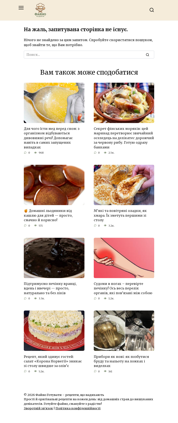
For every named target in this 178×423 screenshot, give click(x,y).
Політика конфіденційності (78, 408)
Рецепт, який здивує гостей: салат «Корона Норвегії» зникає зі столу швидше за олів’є (53, 361)
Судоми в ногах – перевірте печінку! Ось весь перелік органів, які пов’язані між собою (123, 288)
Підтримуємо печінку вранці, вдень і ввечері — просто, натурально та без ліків (50, 288)
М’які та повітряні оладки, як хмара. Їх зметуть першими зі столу (120, 215)
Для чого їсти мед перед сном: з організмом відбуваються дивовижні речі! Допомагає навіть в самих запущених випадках (51, 138)
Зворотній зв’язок (38, 408)
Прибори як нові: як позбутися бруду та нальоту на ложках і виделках (121, 361)
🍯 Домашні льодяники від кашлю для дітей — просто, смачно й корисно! (48, 215)
